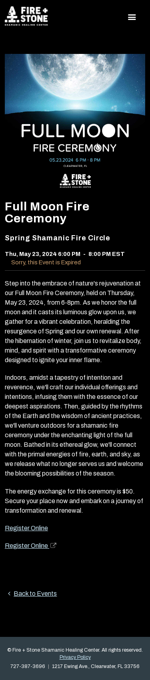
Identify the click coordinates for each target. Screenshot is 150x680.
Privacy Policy (75, 657)
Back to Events (31, 593)
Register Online (26, 528)
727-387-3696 (27, 666)
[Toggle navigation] (132, 17)
